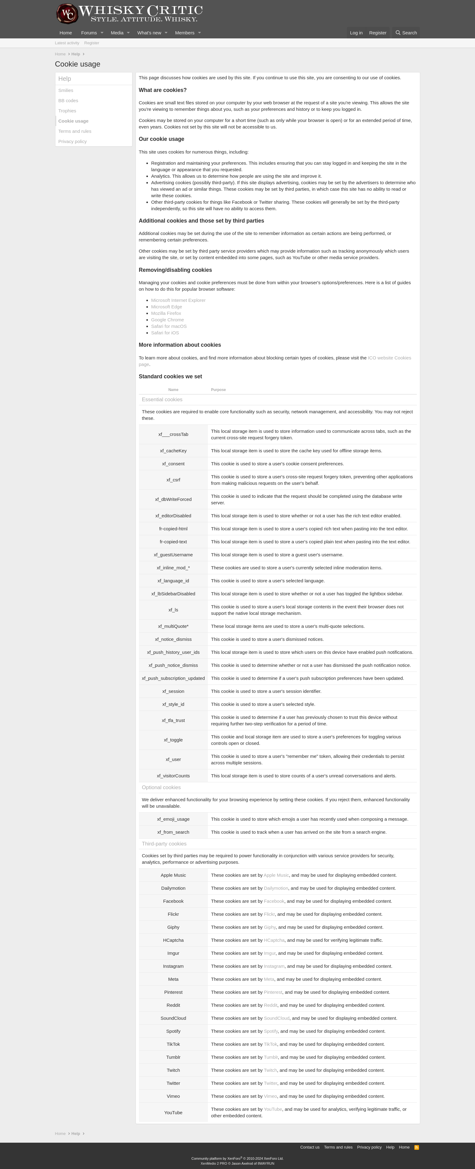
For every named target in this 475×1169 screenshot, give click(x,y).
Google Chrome (167, 319)
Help (390, 1147)
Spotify (271, 1031)
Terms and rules (75, 131)
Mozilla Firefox (166, 313)
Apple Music (276, 875)
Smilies (65, 90)
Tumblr (271, 1057)
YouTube (273, 1109)
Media (117, 32)
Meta (269, 979)
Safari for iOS (165, 332)
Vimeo (270, 1096)
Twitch (270, 1070)
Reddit (270, 1005)
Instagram (274, 966)
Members (185, 32)
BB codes (68, 100)
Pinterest (273, 992)
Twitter (270, 1083)
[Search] (406, 32)
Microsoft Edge (166, 306)
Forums (89, 32)
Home (66, 32)
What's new (149, 32)
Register (91, 43)
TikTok (270, 1044)
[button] (101, 32)
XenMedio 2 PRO (214, 1163)
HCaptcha (274, 940)
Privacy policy (72, 141)
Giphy (270, 927)
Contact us (309, 1147)
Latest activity (67, 43)
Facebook (274, 901)
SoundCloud (277, 1018)
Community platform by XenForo (238, 1158)
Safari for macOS (169, 326)
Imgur (270, 953)
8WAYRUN (266, 1163)
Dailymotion (276, 888)
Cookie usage (73, 121)
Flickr (269, 914)
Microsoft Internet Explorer (178, 300)
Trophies (67, 110)
